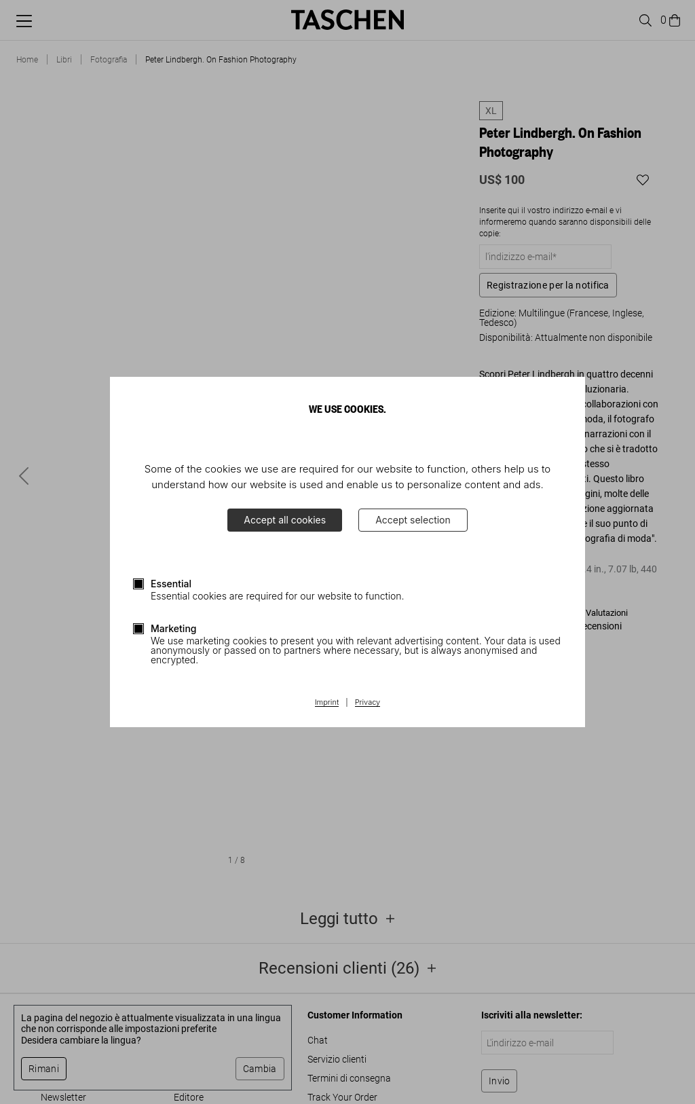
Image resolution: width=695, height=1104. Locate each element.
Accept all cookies (285, 520)
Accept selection (413, 520)
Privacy (368, 703)
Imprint (327, 703)
